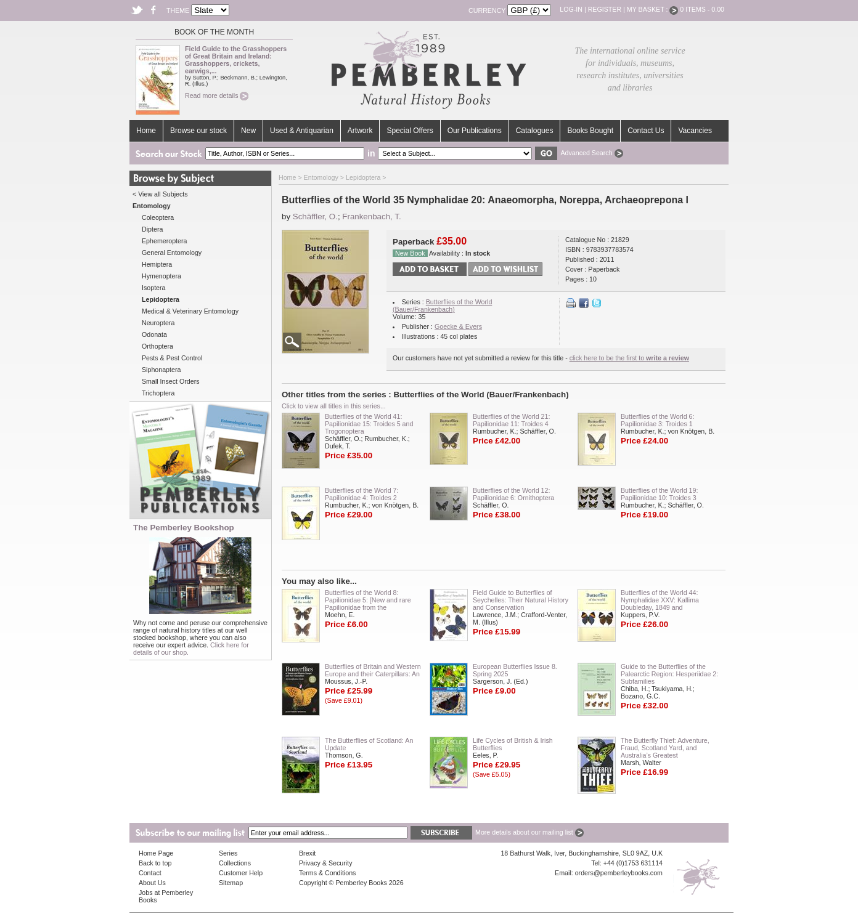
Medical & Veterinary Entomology (190, 311)
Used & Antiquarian (301, 130)
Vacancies (694, 130)
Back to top (155, 863)
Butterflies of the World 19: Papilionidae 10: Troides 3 (659, 494)
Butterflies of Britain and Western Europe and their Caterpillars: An (373, 670)
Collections (235, 863)
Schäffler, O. (315, 216)
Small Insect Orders (171, 381)
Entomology (321, 177)
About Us (152, 882)
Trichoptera (158, 393)
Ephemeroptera (164, 241)
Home (146, 130)
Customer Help (241, 872)
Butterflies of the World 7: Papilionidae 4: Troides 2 (361, 494)
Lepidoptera (363, 177)
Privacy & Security (325, 863)
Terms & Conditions (327, 872)
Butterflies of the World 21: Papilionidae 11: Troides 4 (511, 420)
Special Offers (409, 130)
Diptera (152, 229)
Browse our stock (198, 130)
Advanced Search (591, 152)
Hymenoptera (161, 276)
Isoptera (154, 287)
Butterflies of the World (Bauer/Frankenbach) (442, 305)
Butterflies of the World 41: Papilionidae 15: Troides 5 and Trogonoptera (369, 424)
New (248, 130)
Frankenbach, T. (371, 216)
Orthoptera (157, 346)
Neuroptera (158, 322)
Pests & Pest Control (172, 358)
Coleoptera (158, 217)
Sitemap (231, 882)
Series (228, 853)
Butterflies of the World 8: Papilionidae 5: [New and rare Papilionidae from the (368, 600)
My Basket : (653, 9)
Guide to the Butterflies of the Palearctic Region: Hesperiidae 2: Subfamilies (669, 674)
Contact (150, 872)
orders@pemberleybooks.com (619, 872)
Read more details (216, 95)
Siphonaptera (161, 369)
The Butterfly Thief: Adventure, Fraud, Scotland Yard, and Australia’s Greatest (665, 748)
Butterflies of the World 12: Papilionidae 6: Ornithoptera (513, 494)
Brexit (307, 853)
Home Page (156, 853)
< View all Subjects (160, 194)
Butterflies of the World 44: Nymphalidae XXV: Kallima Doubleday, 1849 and (660, 600)
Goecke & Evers (458, 326)
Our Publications (474, 130)
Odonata (154, 334)
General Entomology (172, 252)
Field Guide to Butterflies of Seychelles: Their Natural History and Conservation (520, 600)
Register (604, 9)
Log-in (571, 9)
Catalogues (535, 130)
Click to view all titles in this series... (334, 406)
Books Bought (590, 130)
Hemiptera (157, 264)
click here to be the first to (629, 358)
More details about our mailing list (529, 832)
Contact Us (645, 130)
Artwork (360, 130)
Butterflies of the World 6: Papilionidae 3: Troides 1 (657, 420)
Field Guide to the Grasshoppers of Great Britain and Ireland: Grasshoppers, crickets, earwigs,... (236, 60)
